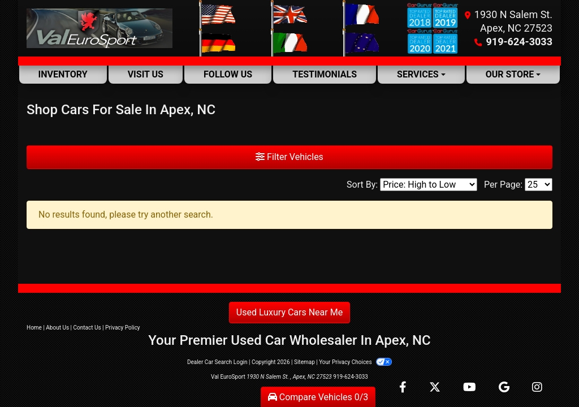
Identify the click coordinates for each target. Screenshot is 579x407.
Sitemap (304, 362)
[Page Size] (538, 184)
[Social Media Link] (537, 388)
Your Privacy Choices (355, 362)
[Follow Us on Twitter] (436, 388)
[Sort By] (428, 184)
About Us (57, 327)
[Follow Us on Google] (505, 388)
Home (34, 327)
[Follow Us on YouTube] (471, 388)
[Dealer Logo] (99, 28)
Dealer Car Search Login (217, 362)
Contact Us (87, 327)
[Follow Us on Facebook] (404, 388)
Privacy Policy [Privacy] (122, 327)
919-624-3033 (519, 41)
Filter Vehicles (289, 156)
